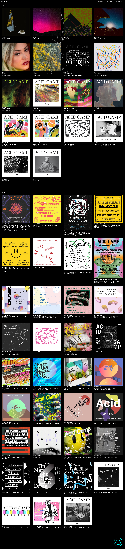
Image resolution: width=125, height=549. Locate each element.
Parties (3, 198)
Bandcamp (101, 1)
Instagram (110, 1)
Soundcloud (119, 1)
